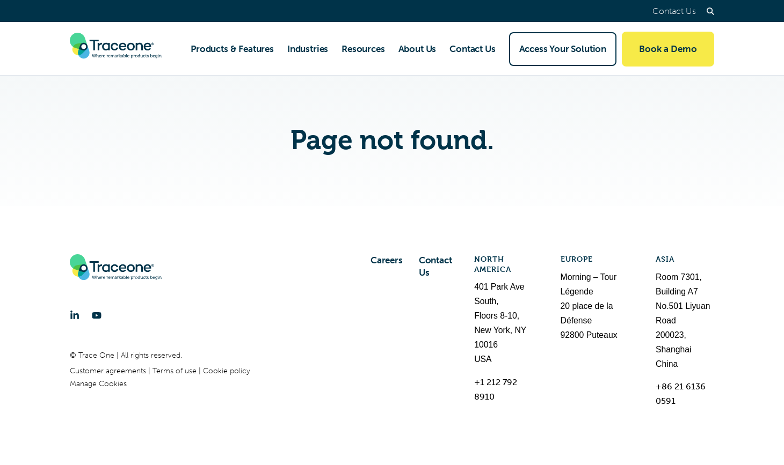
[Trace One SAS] (116, 49)
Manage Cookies (98, 383)
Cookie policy (226, 370)
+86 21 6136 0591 (681, 393)
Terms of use (176, 370)
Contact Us (674, 11)
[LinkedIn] (74, 315)
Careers (387, 260)
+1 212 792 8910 (495, 389)
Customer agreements (109, 370)
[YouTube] (96, 315)
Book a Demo (668, 48)
